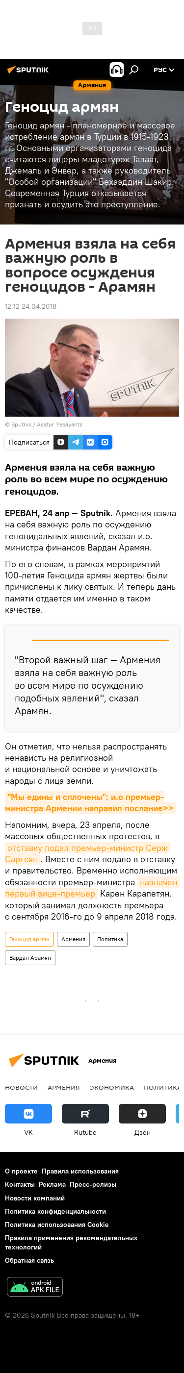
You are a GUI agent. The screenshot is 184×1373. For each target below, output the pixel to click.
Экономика (112, 1087)
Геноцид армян (29, 939)
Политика (110, 939)
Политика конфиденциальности (55, 1211)
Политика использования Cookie (57, 1224)
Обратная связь (29, 1260)
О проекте (21, 1171)
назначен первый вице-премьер (92, 887)
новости (21, 1087)
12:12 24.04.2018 (30, 306)
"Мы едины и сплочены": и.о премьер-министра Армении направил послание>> (89, 802)
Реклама (52, 1184)
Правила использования (80, 1171)
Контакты (20, 1184)
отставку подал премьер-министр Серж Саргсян (87, 853)
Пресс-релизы (93, 1184)
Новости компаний (35, 1198)
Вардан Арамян (30, 957)
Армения (73, 939)
